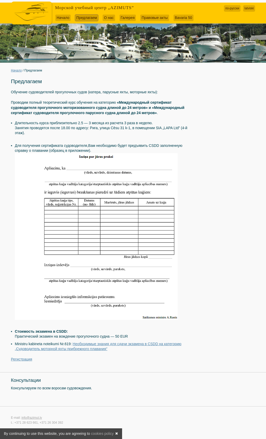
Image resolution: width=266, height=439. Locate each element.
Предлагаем (86, 18)
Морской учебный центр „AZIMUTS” (94, 7)
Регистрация (21, 359)
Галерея (128, 18)
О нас (109, 18)
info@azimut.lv (32, 418)
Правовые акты (155, 18)
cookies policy (102, 433)
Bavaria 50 (183, 18)
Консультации (26, 380)
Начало (63, 18)
